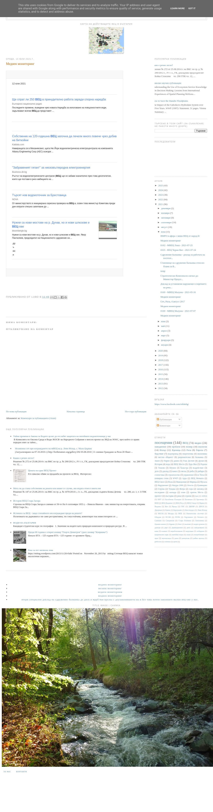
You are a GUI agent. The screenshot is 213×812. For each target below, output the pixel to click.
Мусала (203, 482)
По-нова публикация (16, 411)
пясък (183, 471)
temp (163, 271)
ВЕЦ (185, 442)
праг (156, 538)
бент (180, 524)
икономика (202, 454)
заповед (200, 489)
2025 (160, 185)
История (158, 464)
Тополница (199, 521)
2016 (160, 369)
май (163, 326)
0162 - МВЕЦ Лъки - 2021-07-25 (177, 245)
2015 (160, 374)
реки (176, 538)
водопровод (173, 454)
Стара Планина (184, 521)
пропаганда (166, 538)
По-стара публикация (135, 411)
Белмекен (189, 499)
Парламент (188, 517)
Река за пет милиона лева (40, 550)
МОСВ (161, 514)
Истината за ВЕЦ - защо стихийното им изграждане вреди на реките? (47, 513)
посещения (163, 442)
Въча (170, 482)
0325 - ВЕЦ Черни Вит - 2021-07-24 (178, 250)
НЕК (180, 514)
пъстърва (169, 496)
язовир (189, 446)
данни (176, 461)
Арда (184, 478)
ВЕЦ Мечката (197, 478)
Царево (172, 524)
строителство (174, 475)
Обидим (158, 517)
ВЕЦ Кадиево (167, 503)
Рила (189, 450)
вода (168, 464)
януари (165, 344)
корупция (189, 531)
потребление (199, 535)
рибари (201, 471)
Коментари (163, 425)
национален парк (161, 535)
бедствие (159, 453)
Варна (201, 503)
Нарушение (163, 485)
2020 (160, 350)
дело (157, 471)
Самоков (158, 521)
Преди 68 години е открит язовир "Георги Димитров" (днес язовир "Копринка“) (67, 532)
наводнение (160, 446)
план (183, 492)
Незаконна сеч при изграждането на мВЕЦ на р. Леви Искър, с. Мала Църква (53, 448)
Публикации (164, 419)
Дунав (201, 461)
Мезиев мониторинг (110, 588)
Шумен (172, 468)
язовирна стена (161, 478)
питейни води (177, 535)
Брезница (200, 499)
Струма (161, 489)
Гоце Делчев (188, 461)
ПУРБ (177, 517)
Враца (174, 507)
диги (188, 528)
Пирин (167, 461)
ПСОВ (168, 517)
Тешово (161, 468)
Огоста (190, 485)
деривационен (177, 528)
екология (202, 446)
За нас (7, 771)
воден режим (199, 524)
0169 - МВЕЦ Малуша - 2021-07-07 (178, 311)
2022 (160, 199)
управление (188, 475)
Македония (181, 482)
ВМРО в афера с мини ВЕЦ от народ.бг (180, 236)
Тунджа (172, 489)
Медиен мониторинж (110, 592)
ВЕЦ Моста (179, 464)
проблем (176, 446)
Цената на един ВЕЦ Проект (42, 470)
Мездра (171, 514)
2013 (160, 383)
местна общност (165, 457)
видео (198, 442)
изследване (160, 492)
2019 (160, 355)
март (163, 335)
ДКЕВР (192, 507)
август (164, 227)
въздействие (198, 468)
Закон (157, 461)
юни (163, 321)
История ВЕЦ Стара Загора (26, 500)
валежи (188, 524)
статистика (159, 475)
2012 (160, 388)
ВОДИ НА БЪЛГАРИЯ (24, 522)
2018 (160, 360)
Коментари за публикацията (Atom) (38, 418)
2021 (160, 204)
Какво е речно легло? (23, 458)
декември (166, 208)
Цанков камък (160, 524)
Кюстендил (189, 510)
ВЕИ (156, 503)
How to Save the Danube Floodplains (170, 101)
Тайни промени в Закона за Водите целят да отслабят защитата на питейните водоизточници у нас (62, 436)
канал (174, 471)
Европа (199, 450)
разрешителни (184, 457)
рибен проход (198, 538)
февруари (166, 340)
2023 (160, 194)
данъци (157, 528)
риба (192, 471)
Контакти (21, 771)
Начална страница (76, 411)
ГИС (183, 507)
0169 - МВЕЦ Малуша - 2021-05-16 (178, 292)
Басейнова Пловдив (173, 499)
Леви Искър (202, 510)
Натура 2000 (177, 485)
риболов (158, 542)
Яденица (176, 450)
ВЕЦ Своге (160, 482)
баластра (184, 468)
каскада (172, 492)
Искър (163, 450)
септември (166, 222)
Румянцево (202, 485)
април (164, 330)
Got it (192, 8)
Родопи (204, 464)
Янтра (182, 489)
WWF (175, 478)
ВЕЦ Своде (191, 503)
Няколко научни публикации (167, 83)
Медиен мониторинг (171, 240)
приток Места (196, 492)
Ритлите (200, 517)
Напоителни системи (195, 514)
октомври (166, 217)
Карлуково (178, 510)
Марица (193, 482)
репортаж (185, 538)
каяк (156, 531)
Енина (167, 510)
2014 (160, 379)
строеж (188, 496)
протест (158, 496)
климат (164, 531)
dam (196, 496)
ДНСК (201, 507)
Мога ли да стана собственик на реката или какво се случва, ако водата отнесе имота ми (57, 488)
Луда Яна (192, 464)
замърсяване (199, 528)
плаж (189, 535)
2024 (160, 190)
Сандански (170, 521)
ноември (165, 213)
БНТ (159, 499)
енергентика (187, 454)
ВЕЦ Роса (180, 503)
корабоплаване (176, 531)
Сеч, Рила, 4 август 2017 (173, 301)
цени (175, 542)
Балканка (199, 457)
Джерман (158, 510)
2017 (160, 364)
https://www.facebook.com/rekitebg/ (172, 404)
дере (166, 528)
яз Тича (200, 475)
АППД (204, 496)
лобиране (200, 531)
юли (163, 231)
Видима (158, 507)
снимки (167, 542)
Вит (166, 507)
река (179, 496)
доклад (165, 471)
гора (191, 489)
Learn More (177, 8)
